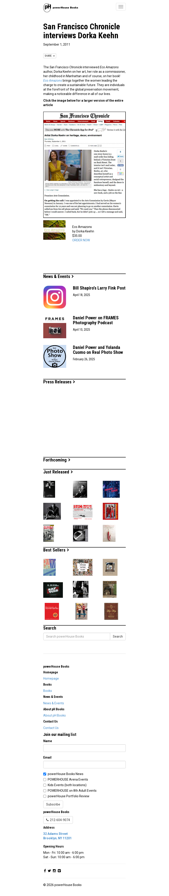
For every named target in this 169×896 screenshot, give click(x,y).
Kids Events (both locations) (67, 785)
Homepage (51, 678)
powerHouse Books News (65, 774)
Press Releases (59, 382)
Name (47, 741)
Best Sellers (56, 550)
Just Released (58, 472)
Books (47, 691)
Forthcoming (56, 460)
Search (118, 636)
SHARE (50, 55)
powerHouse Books (56, 666)
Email (47, 757)
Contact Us (51, 728)
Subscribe (53, 804)
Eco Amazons (52, 80)
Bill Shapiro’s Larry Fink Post (99, 288)
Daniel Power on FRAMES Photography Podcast (96, 320)
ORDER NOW (81, 240)
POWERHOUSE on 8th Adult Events (72, 790)
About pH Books (54, 715)
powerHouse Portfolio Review (68, 796)
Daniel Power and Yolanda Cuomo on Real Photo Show (98, 350)
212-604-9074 (58, 820)
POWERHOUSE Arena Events (68, 779)
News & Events (58, 276)
